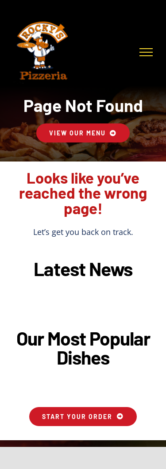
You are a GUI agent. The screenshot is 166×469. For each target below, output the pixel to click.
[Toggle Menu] (146, 52)
